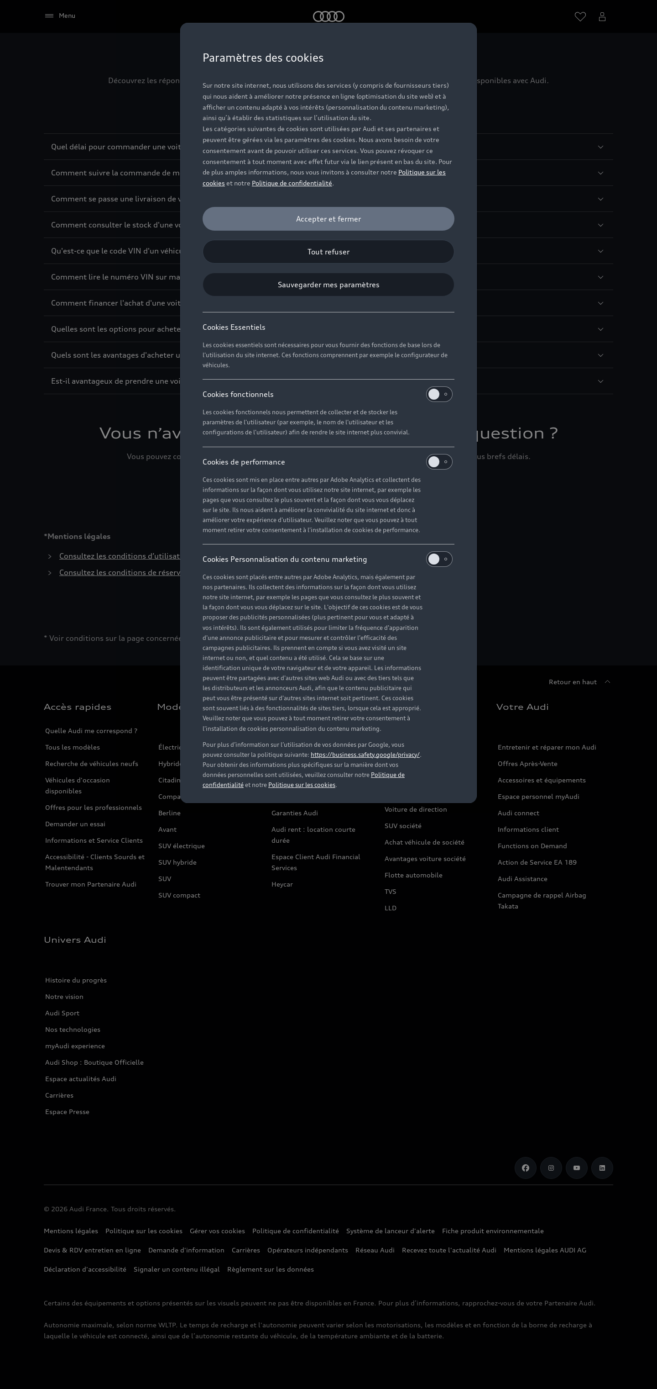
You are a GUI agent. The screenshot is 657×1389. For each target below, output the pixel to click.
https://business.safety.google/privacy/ (365, 754)
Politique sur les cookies (301, 784)
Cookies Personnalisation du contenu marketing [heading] (328, 559)
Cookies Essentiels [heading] (234, 327)
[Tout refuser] (328, 252)
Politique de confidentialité (292, 183)
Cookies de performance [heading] (328, 461)
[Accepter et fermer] (328, 219)
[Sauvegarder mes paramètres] (328, 284)
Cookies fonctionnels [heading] (328, 394)
